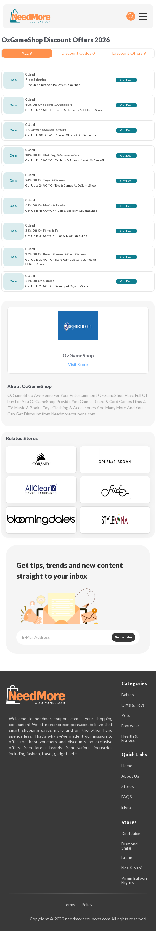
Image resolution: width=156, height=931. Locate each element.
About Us (130, 775)
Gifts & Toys (133, 704)
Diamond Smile (129, 845)
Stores (127, 786)
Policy (86, 905)
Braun (126, 857)
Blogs (126, 807)
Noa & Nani (131, 867)
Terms (69, 905)
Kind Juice (130, 833)
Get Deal (126, 80)
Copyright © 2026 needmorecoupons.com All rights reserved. (88, 919)
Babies (127, 694)
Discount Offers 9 (129, 53)
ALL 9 (27, 53)
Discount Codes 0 (78, 53)
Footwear (130, 725)
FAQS (126, 796)
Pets (125, 715)
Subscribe (123, 637)
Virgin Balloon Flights (134, 880)
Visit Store (78, 364)
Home (126, 765)
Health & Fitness (129, 738)
